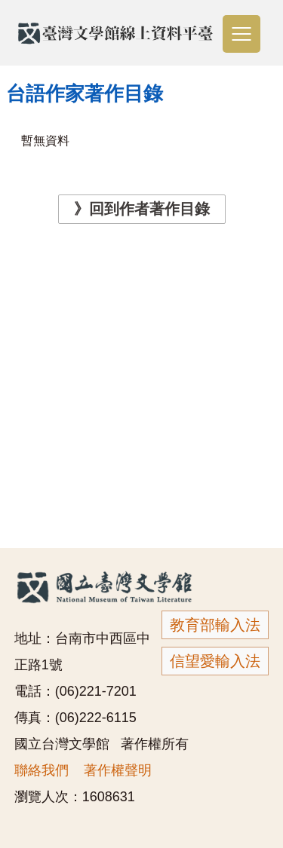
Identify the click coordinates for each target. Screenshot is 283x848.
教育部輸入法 (215, 625)
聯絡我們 (41, 770)
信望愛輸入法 (215, 661)
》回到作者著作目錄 (142, 209)
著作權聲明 (118, 770)
